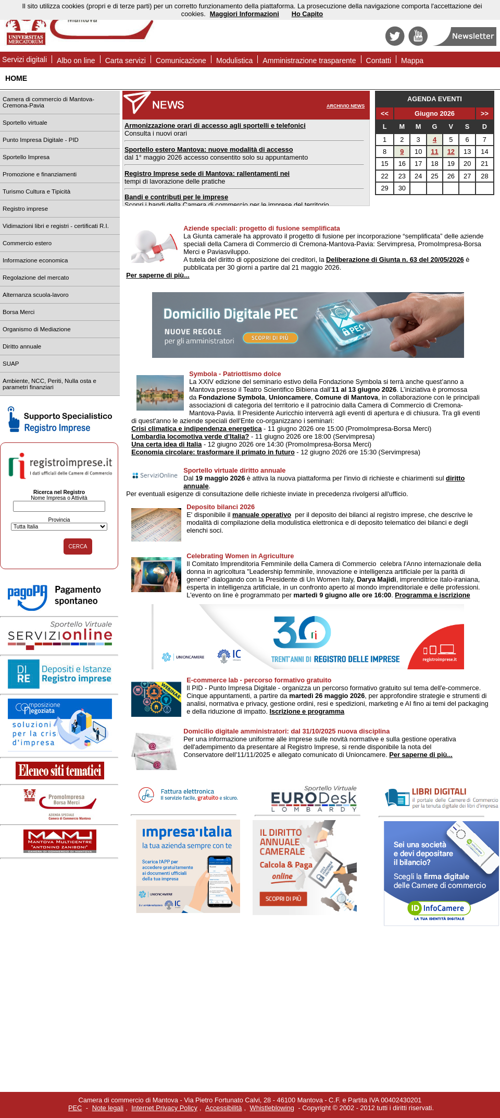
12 (451, 151)
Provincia (59, 520)
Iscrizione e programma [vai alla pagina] (307, 711)
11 (434, 151)
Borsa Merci (18, 312)
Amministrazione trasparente (309, 60)
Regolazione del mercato (36, 277)
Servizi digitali (24, 59)
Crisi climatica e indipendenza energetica (196, 428)
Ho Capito (307, 14)
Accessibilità (223, 1108)
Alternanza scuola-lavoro (36, 295)
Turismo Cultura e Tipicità (36, 191)
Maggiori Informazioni (244, 14)
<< (385, 113)
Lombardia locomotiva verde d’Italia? (190, 436)
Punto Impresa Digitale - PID (41, 140)
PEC (75, 1108)
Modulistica (234, 60)
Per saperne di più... (158, 275)
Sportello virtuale (25, 122)
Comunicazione (181, 60)
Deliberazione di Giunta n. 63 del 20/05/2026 (395, 259)
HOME (16, 78)
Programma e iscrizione (432, 595)
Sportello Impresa (26, 157)
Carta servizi (125, 60)
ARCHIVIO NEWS (346, 106)
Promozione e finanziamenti (40, 174)
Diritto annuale (22, 346)
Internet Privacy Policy (164, 1108)
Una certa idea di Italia (166, 444)
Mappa (412, 60)
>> (485, 113)
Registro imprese (25, 209)
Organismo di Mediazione (37, 329)
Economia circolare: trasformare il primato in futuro (213, 452)
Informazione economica (35, 260)
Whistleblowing (272, 1108)
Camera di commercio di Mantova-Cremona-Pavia (48, 102)
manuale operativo (261, 515)
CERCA (78, 546)
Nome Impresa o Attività (59, 498)
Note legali (107, 1108)
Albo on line (76, 60)
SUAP (11, 363)
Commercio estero (27, 243)
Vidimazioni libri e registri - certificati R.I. (56, 226)
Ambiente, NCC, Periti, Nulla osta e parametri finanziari (49, 384)
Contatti (379, 60)
